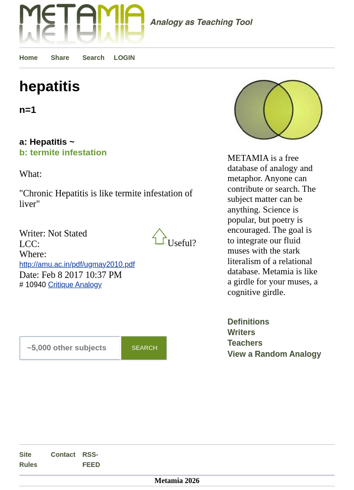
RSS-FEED (91, 459)
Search (94, 57)
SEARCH (145, 347)
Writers (241, 332)
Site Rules (28, 459)
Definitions (248, 321)
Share (60, 57)
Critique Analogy (75, 285)
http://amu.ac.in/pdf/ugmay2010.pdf (77, 264)
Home (28, 57)
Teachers (244, 343)
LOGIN (124, 57)
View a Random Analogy (274, 354)
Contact (63, 454)
